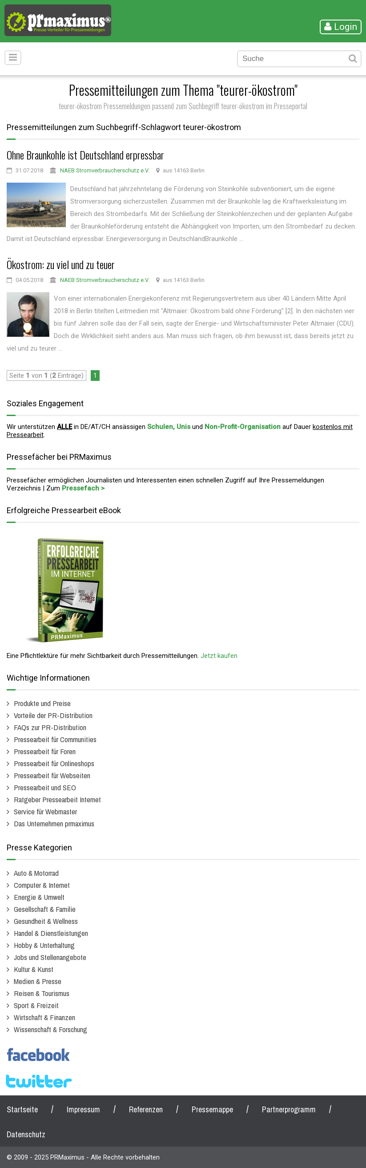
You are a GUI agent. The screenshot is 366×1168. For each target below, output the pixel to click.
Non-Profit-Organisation (243, 427)
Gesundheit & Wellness (46, 921)
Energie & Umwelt (39, 897)
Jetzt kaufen (219, 656)
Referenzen (146, 1109)
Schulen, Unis (168, 427)
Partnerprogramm (289, 1109)
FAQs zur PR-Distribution (50, 727)
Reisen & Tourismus (41, 993)
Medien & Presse (37, 981)
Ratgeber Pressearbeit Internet (57, 799)
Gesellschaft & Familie (45, 909)
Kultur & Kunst (33, 969)
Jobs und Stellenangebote (50, 957)
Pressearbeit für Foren (45, 751)
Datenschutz (26, 1134)
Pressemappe (212, 1109)
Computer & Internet (42, 885)
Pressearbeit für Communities (55, 739)
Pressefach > (83, 488)
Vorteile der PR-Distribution (53, 715)
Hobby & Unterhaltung (44, 945)
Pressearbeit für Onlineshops (54, 763)
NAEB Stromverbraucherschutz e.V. (104, 170)
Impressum (83, 1109)
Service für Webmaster (45, 811)
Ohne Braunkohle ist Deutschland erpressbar (85, 155)
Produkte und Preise (42, 703)
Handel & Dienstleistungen (51, 933)
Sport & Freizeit (36, 1005)
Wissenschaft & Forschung (50, 1029)
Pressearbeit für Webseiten (52, 775)
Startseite (22, 1109)
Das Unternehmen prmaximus (54, 823)
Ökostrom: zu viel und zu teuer (61, 264)
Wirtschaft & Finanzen (44, 1017)
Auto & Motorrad (36, 873)
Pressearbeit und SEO (45, 787)
